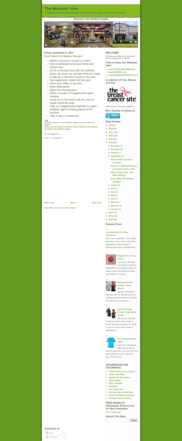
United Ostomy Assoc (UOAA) (122, 371)
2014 (111, 139)
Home (72, 203)
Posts (49, 433)
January (114, 209)
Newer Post (49, 203)
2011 (111, 216)
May (113, 195)
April (113, 199)
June (113, 192)
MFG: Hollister (115, 380)
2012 (111, 212)
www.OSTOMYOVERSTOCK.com (123, 75)
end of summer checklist (61, 127)
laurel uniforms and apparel (85, 127)
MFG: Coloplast (115, 383)
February (115, 206)
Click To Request (113, 412)
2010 (111, 219)
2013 (111, 142)
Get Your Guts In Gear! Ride (121, 392)
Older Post (96, 203)
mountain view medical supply (57, 129)
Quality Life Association (119, 377)
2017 (111, 132)
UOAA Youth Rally (117, 374)
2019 (111, 125)
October (114, 153)
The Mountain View (61, 8)
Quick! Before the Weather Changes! (63, 56)
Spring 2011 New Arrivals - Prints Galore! (124, 285)
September (116, 156)
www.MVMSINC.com (118, 72)
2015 (111, 136)
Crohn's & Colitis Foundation (121, 395)
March (114, 202)
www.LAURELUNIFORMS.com (122, 69)
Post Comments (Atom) (65, 208)
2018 (111, 129)
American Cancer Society (120, 398)
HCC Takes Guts (116, 389)
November (115, 149)
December (115, 146)
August (114, 185)
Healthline (113, 386)
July (113, 188)
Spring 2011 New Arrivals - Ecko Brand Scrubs (126, 312)
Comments (51, 437)
